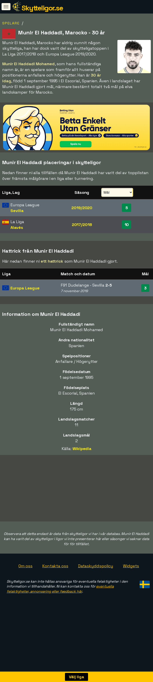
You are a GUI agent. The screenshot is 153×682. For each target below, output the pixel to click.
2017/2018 (82, 224)
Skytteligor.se (42, 8)
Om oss (25, 580)
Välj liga (76, 676)
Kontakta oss (55, 580)
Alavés (16, 227)
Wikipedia (81, 448)
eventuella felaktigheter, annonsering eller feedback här (60, 604)
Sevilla (16, 210)
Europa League (25, 288)
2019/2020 (81, 207)
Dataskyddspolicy (95, 580)
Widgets (131, 580)
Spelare (11, 23)
